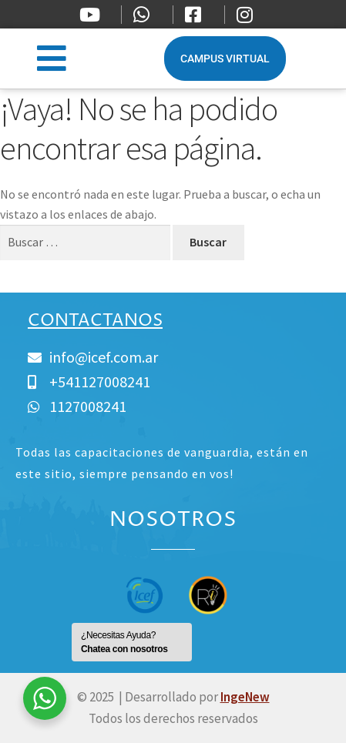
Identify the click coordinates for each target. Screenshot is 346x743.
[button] (52, 58)
